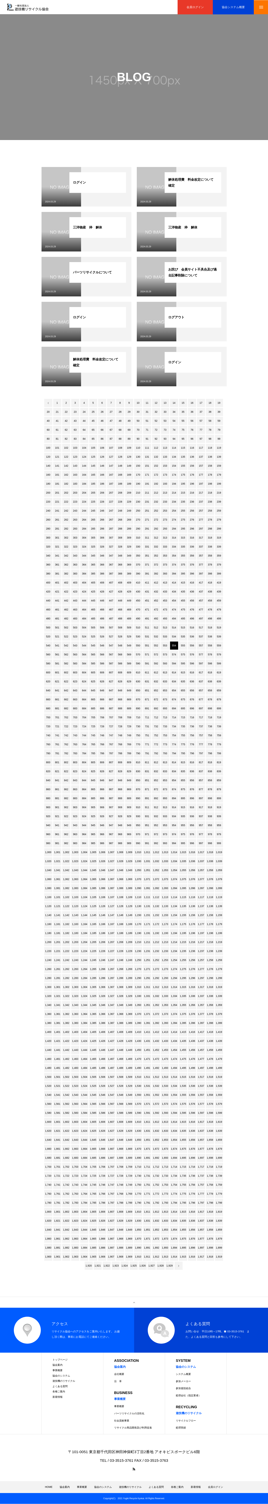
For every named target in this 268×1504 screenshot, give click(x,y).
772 (156, 744)
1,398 (210, 1023)
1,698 (210, 1158)
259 (219, 510)
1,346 (102, 1005)
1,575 (183, 1104)
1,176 (192, 924)
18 (210, 403)
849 (129, 780)
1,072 (156, 879)
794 (174, 753)
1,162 (66, 924)
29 (129, 412)
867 (111, 789)
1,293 (165, 978)
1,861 (57, 1238)
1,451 (147, 1050)
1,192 (156, 933)
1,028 (120, 861)
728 (120, 726)
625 (93, 681)
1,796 (192, 1202)
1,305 (93, 987)
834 (174, 771)
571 (147, 654)
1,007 (111, 852)
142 (66, 465)
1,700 (48, 1167)
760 (48, 744)
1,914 (174, 1256)
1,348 (120, 1005)
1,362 (66, 1014)
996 (192, 843)
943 (75, 825)
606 (102, 672)
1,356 (192, 1005)
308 (120, 537)
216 (192, 492)
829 (129, 771)
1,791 (147, 1202)
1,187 (111, 933)
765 (93, 744)
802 (66, 762)
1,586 (102, 1113)
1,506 (102, 1077)
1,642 (66, 1140)
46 (102, 421)
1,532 (156, 1086)
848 (120, 780)
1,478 (210, 1059)
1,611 (147, 1122)
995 (183, 843)
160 (48, 474)
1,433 (165, 1041)
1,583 (75, 1113)
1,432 (156, 1041)
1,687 (111, 1158)
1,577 (201, 1104)
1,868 (120, 1238)
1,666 (102, 1149)
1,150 (138, 915)
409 (129, 582)
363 (75, 564)
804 (84, 762)
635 (183, 681)
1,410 (138, 1032)
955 (183, 825)
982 (66, 843)
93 (165, 439)
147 (111, 465)
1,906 (102, 1256)
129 (129, 456)
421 (57, 591)
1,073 (165, 879)
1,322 (66, 996)
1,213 (165, 942)
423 (75, 591)
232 (156, 501)
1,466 (102, 1059)
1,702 (66, 1167)
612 (156, 672)
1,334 (174, 996)
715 (183, 717)
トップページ (60, 1359)
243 (75, 510)
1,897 (201, 1247)
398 (210, 573)
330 (138, 546)
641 (57, 690)
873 (165, 789)
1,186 (102, 933)
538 (210, 636)
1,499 (219, 1068)
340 (48, 555)
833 (165, 771)
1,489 (129, 1068)
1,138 (210, 906)
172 (156, 474)
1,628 (120, 1131)
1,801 (57, 1211)
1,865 (93, 1238)
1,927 (151, 1265)
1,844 (84, 1229)
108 (120, 448)
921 (57, 816)
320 (48, 546)
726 (102, 726)
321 (57, 546)
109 (129, 448)
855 (183, 780)
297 (201, 528)
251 (147, 510)
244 (84, 510)
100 (48, 448)
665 (93, 699)
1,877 (201, 1238)
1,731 (147, 1176)
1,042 (66, 870)
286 (102, 528)
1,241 (57, 960)
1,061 (57, 879)
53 (165, 421)
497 (201, 618)
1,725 (93, 1176)
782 (66, 753)
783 (75, 753)
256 (192, 510)
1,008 (120, 852)
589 (129, 663)
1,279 (219, 969)
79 (218, 430)
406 (102, 582)
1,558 (210, 1095)
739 (219, 726)
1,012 (156, 852)
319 (219, 537)
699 (219, 708)
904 (84, 807)
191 (147, 483)
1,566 (102, 1104)
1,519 (219, 1077)
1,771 (147, 1193)
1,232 (156, 951)
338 (210, 546)
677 (201, 699)
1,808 (120, 1211)
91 (147, 439)
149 (129, 465)
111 (147, 448)
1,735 (183, 1176)
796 (192, 753)
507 (111, 627)
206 (102, 492)
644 (84, 690)
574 (174, 654)
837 (201, 771)
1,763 (75, 1193)
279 (219, 519)
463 (75, 609)
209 (129, 492)
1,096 (192, 888)
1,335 (183, 996)
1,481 (57, 1068)
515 (183, 627)
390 (138, 573)
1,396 (192, 1023)
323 (75, 546)
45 (93, 421)
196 (192, 483)
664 (84, 699)
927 (111, 816)
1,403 (75, 1032)
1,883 (75, 1247)
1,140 (48, 915)
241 (57, 510)
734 (174, 726)
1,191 (147, 933)
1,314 (174, 987)
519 (219, 627)
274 (174, 519)
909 (129, 807)
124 (84, 456)
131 (147, 456)
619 (219, 672)
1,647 (111, 1140)
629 (129, 681)
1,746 (102, 1184)
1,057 (201, 870)
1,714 (174, 1167)
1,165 (93, 924)
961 (57, 834)
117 (201, 448)
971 (147, 834)
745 (93, 735)
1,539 (219, 1086)
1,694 (174, 1158)
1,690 (138, 1158)
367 (111, 564)
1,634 (174, 1131)
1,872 (156, 1238)
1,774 (174, 1193)
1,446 (102, 1050)
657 (201, 690)
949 (129, 825)
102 (66, 448)
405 (93, 582)
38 (210, 412)
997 (201, 843)
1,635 (183, 1131)
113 (165, 448)
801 (57, 762)
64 (84, 430)
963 (75, 834)
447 (111, 600)
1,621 (57, 1131)
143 (75, 465)
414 (174, 582)
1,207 (111, 942)
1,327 (111, 996)
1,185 (93, 933)
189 (129, 483)
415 (183, 582)
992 (156, 843)
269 (129, 519)
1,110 (138, 897)
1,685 (93, 1158)
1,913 (165, 1256)
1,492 (156, 1068)
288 (120, 528)
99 (218, 439)
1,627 (111, 1131)
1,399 (219, 1023)
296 (192, 528)
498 (210, 618)
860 (48, 789)
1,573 (165, 1104)
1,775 (183, 1193)
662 (66, 699)
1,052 (156, 870)
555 (183, 645)
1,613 (165, 1122)
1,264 (84, 969)
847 (111, 780)
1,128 (120, 906)
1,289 (129, 978)
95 (183, 439)
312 (156, 537)
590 (138, 663)
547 (111, 645)
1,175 (183, 924)
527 (111, 636)
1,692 (156, 1158)
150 (138, 465)
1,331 (147, 996)
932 (156, 816)
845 (93, 780)
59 (218, 421)
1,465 (93, 1059)
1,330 (138, 996)
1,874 (174, 1238)
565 (93, 654)
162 (66, 474)
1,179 (219, 924)
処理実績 (181, 1427)
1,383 (75, 1023)
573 (165, 654)
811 (147, 762)
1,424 (84, 1041)
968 (120, 834)
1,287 (111, 978)
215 (183, 492)
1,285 (93, 978)
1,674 (174, 1149)
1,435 (183, 1041)
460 (48, 609)
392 (156, 573)
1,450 (138, 1050)
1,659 (219, 1140)
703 (75, 717)
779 (219, 744)
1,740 (48, 1184)
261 (57, 519)
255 (183, 510)
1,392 (156, 1023)
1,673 (165, 1149)
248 (120, 510)
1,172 (156, 924)
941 (57, 825)
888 (120, 798)
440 (48, 600)
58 (210, 421)
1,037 (201, 861)
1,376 (192, 1014)
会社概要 (119, 1374)
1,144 (84, 915)
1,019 (219, 852)
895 (183, 798)
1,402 (66, 1032)
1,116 (192, 897)
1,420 (48, 1041)
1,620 (48, 1131)
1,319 (219, 987)
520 (48, 636)
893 (165, 798)
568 (120, 654)
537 (201, 636)
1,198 (210, 933)
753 (165, 735)
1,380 (48, 1023)
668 (120, 699)
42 (66, 421)
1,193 (165, 933)
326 (102, 546)
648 (120, 690)
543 (75, 645)
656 (192, 690)
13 (165, 403)
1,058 (210, 870)
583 (75, 663)
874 (174, 789)
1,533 (165, 1086)
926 (102, 816)
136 (192, 456)
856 (192, 780)
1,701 (57, 1167)
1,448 (120, 1050)
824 (84, 771)
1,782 (66, 1202)
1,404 (84, 1032)
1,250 (138, 960)
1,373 (165, 1014)
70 (138, 430)
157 (201, 465)
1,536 (192, 1086)
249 (129, 510)
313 (165, 537)
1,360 (48, 1014)
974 (174, 834)
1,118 (210, 897)
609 (129, 672)
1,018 (210, 852)
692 (156, 708)
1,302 (66, 987)
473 (165, 609)
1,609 (129, 1122)
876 (192, 789)
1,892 (156, 1247)
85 (93, 439)
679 (219, 699)
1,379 (219, 1014)
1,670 (138, 1149)
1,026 (102, 861)
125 (93, 456)
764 (84, 744)
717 (201, 717)
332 (156, 546)
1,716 (192, 1167)
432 (156, 591)
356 (192, 555)
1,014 (174, 852)
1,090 (138, 888)
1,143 (75, 915)
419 (219, 582)
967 (111, 834)
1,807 (111, 1211)
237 (201, 501)
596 (192, 663)
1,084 (84, 888)
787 (111, 753)
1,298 (210, 978)
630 (138, 681)
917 (201, 807)
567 (111, 654)
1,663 (75, 1149)
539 (219, 636)
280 (48, 528)
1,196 (192, 933)
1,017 (201, 852)
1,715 (183, 1167)
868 (120, 789)
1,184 (84, 933)
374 (174, 564)
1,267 (111, 969)
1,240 (48, 960)
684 (84, 708)
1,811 (147, 1211)
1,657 (201, 1140)
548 (120, 645)
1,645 (93, 1140)
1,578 (210, 1104)
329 (129, 546)
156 (192, 465)
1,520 (48, 1086)
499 (219, 618)
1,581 (57, 1113)
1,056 (192, 870)
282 (66, 528)
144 (84, 465)
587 (111, 663)
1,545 (93, 1095)
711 (147, 717)
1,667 (111, 1149)
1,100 (48, 897)
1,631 (147, 1131)
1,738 (210, 1176)
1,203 (75, 942)
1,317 (201, 987)
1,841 (57, 1229)
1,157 (201, 915)
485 (93, 618)
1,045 (93, 870)
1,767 (111, 1193)
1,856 (192, 1229)
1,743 (75, 1184)
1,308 (120, 987)
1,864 (84, 1238)
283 (75, 528)
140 (48, 465)
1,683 (75, 1158)
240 (48, 510)
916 (192, 807)
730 (138, 726)
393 (165, 573)
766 (102, 744)
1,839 (219, 1220)
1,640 (48, 1140)
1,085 (93, 888)
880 (48, 798)
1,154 (174, 915)
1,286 (102, 978)
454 (174, 600)
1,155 (183, 915)
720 (48, 726)
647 (111, 690)
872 (156, 789)
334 (174, 546)
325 (93, 546)
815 (183, 762)
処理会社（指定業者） (188, 1395)
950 (138, 825)
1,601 (57, 1122)
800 (48, 762)
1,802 (66, 1211)
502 (66, 627)
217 (201, 492)
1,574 (174, 1104)
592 (156, 663)
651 (147, 690)
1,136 (192, 906)
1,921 (97, 1265)
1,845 (93, 1229)
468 (120, 609)
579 (219, 654)
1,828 (120, 1220)
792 (156, 753)
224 (84, 501)
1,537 (201, 1086)
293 (165, 528)
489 (129, 618)
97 (201, 439)
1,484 (84, 1068)
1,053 (165, 870)
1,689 (129, 1158)
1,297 (201, 978)
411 (147, 582)
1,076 (192, 879)
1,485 (93, 1068)
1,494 (174, 1068)
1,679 (219, 1149)
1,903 (75, 1256)
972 (156, 834)
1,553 (165, 1095)
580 (48, 663)
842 (66, 780)
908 (120, 807)
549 (129, 645)
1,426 (102, 1041)
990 (138, 843)
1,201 (57, 942)
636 (192, 681)
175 (183, 474)
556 (192, 645)
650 (138, 690)
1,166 (102, 924)
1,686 (102, 1158)
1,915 (183, 1256)
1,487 (111, 1068)
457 (201, 600)
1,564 (84, 1104)
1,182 (66, 933)
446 (102, 600)
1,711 (147, 1167)
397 (201, 573)
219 (219, 492)
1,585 (93, 1113)
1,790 (138, 1202)
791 (147, 753)
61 (57, 430)
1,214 (174, 942)
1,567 (111, 1104)
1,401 (57, 1032)
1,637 (201, 1131)
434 (174, 591)
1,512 (156, 1077)
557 (201, 645)
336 (192, 546)
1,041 (57, 870)
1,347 (111, 1005)
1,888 (120, 1247)
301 (57, 537)
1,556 (192, 1095)
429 (129, 591)
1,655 (183, 1140)
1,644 (84, 1140)
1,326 (102, 996)
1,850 (138, 1229)
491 (147, 618)
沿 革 (118, 1381)
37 (201, 412)
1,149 (129, 915)
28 (120, 412)
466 (102, 609)
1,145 (93, 915)
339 (219, 546)
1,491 (147, 1068)
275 (183, 519)
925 (93, 816)
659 (219, 690)
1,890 (138, 1247)
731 (147, 726)
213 (165, 492)
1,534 (174, 1086)
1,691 (147, 1158)
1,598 (210, 1113)
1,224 (84, 951)
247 (111, 510)
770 (138, 744)
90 (138, 439)
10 (138, 403)
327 (111, 546)
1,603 (75, 1122)
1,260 (48, 969)
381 (57, 573)
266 (102, 519)
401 (57, 582)
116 (192, 448)
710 (138, 717)
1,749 (129, 1184)
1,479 (219, 1059)
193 (165, 483)
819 (219, 762)
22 (66, 412)
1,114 (174, 897)
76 (192, 430)
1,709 (129, 1167)
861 (57, 789)
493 (165, 618)
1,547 (111, 1095)
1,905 (93, 1256)
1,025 (93, 861)
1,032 (156, 861)
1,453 (165, 1050)
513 (165, 627)
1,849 (129, 1229)
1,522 (66, 1086)
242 (66, 510)
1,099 (219, 888)
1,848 (120, 1229)
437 (201, 591)
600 (48, 672)
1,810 (138, 1211)
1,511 (147, 1077)
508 (120, 627)
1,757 (201, 1184)
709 (129, 717)
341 (57, 555)
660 (48, 699)
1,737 (201, 1176)
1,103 (75, 897)
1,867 (111, 1238)
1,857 (201, 1229)
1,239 (219, 951)
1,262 (66, 969)
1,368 (120, 1014)
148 (120, 465)
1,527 (111, 1086)
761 (57, 744)
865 (93, 789)
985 (93, 843)
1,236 (192, 951)
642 (66, 690)
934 (174, 816)
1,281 (57, 978)
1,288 (120, 978)
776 (192, 744)
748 (120, 735)
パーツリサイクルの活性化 (129, 1413)
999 (219, 843)
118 (210, 448)
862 (66, 789)
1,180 (48, 933)
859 (219, 780)
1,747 (111, 1184)
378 (210, 564)
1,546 (102, 1095)
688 (120, 708)
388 (120, 573)
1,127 (111, 906)
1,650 (138, 1140)
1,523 (75, 1086)
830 (138, 771)
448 (120, 600)
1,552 (156, 1095)
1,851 (147, 1229)
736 (192, 726)
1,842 (66, 1229)
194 (174, 483)
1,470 (138, 1059)
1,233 (165, 951)
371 (147, 564)
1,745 (93, 1184)
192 (156, 483)
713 (165, 717)
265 (93, 519)
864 (84, 789)
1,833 (165, 1220)
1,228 (120, 951)
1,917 (201, 1256)
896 (192, 798)
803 (75, 762)
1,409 (129, 1032)
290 (138, 528)
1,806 (102, 1211)
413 (165, 582)
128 (120, 456)
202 (66, 492)
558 (210, 645)
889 (129, 798)
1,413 (165, 1032)
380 (48, 573)
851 (147, 780)
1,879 (219, 1238)
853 (165, 780)
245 (93, 510)
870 (138, 789)
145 (93, 465)
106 (102, 448)
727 (111, 726)
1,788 (120, 1202)
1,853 (165, 1229)
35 (183, 412)
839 (219, 771)
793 (165, 753)
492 (156, 618)
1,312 (156, 987)
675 (183, 699)
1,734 (174, 1176)
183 (75, 483)
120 (48, 456)
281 (57, 528)
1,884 (84, 1247)
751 (147, 735)
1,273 (165, 969)
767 (111, 744)
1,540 (48, 1095)
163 (75, 474)
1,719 (219, 1167)
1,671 (147, 1149)
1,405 (93, 1032)
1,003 (75, 852)
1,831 (147, 1220)
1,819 (219, 1211)
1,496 (192, 1068)
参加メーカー (183, 1381)
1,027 (111, 861)
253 (165, 510)
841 (57, 780)
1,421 (57, 1041)
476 (192, 609)
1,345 (93, 1005)
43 (75, 421)
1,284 (84, 978)
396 (192, 573)
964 (84, 834)
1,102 (66, 897)
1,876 (192, 1238)
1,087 (111, 888)
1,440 (48, 1050)
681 (57, 708)
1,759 (219, 1184)
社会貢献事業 (121, 1420)
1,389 (129, 1023)
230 (138, 501)
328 (120, 546)
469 (129, 609)
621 (57, 681)
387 (111, 573)
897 (201, 798)
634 (174, 681)
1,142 (66, 915)
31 (147, 412)
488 (120, 618)
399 (219, 573)
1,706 (102, 1167)
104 (84, 448)
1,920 (88, 1265)
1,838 (210, 1220)
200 (48, 492)
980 (48, 843)
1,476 (192, 1059)
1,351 (147, 1005)
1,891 (147, 1247)
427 (111, 591)
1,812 (156, 1211)
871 (147, 789)
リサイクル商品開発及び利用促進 (133, 1427)
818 (210, 762)
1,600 (48, 1122)
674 (174, 699)
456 (192, 600)
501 (57, 627)
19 (218, 403)
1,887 (111, 1247)
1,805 (93, 1211)
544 (84, 645)
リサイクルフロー (186, 1420)
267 (111, 519)
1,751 (147, 1184)
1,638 (210, 1131)
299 (219, 528)
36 (192, 412)
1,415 (183, 1032)
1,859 (219, 1229)
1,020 (48, 861)
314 (174, 537)
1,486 (102, 1068)
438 (210, 591)
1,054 (174, 870)
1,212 (156, 942)
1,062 (66, 879)
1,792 (156, 1202)
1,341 (57, 1005)
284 (84, 528)
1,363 (75, 1014)
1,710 (138, 1167)
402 (66, 582)
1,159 (219, 915)
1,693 (165, 1158)
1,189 (129, 933)
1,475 (183, 1059)
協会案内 (57, 1365)
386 (102, 573)
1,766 (102, 1193)
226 (102, 501)
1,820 (48, 1220)
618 (210, 672)
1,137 (201, 906)
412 (156, 582)
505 (93, 627)
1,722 (66, 1176)
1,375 (183, 1014)
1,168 (120, 924)
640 (48, 690)
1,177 (201, 924)
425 (93, 591)
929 (129, 816)
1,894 (174, 1247)
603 (75, 672)
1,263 (75, 969)
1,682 (66, 1158)
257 (201, 510)
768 (120, 744)
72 (156, 430)
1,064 (84, 879)
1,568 (120, 1104)
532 (156, 636)
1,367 (111, 1014)
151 (147, 465)
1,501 (57, 1077)
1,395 (183, 1023)
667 (111, 699)
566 (102, 654)
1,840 (48, 1229)
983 (75, 843)
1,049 (129, 870)
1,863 (75, 1238)
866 (102, 789)
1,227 (111, 951)
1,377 (201, 1014)
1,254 (174, 960)
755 (183, 735)
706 (102, 717)
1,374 (174, 1014)
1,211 (147, 942)
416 (192, 582)
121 (57, 456)
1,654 (174, 1140)
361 (57, 564)
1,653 (165, 1140)
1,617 (201, 1122)
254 (174, 510)
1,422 (66, 1041)
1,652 (156, 1140)
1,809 (129, 1211)
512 (156, 627)
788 (120, 753)
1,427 (111, 1041)
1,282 (66, 978)
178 (210, 474)
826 (102, 771)
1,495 (183, 1068)
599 (219, 663)
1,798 (210, 1202)
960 (48, 834)
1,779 (219, 1193)
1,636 (192, 1131)
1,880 (48, 1247)
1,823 (75, 1220)
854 (174, 780)
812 (156, 762)
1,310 (138, 987)
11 (147, 403)
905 (93, 807)
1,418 (210, 1032)
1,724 (84, 1176)
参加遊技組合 (183, 1388)
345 (93, 555)
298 (210, 528)
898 (210, 798)
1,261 (57, 969)
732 (156, 726)
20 (48, 412)
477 (201, 609)
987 (111, 843)
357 (201, 555)
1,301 (57, 987)
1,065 (93, 879)
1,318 (210, 987)
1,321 (57, 996)
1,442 (66, 1050)
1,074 (174, 879)
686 (102, 708)
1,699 (219, 1158)
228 (120, 501)
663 (75, 699)
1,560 (48, 1104)
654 (174, 690)
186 (102, 483)
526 (102, 636)
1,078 (210, 879)
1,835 (183, 1220)
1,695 (183, 1158)
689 (129, 708)
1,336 (192, 996)
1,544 (84, 1095)
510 (138, 627)
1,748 (120, 1184)
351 (147, 555)
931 (147, 816)
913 (165, 807)
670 (138, 699)
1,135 (183, 906)
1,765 (93, 1193)
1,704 (84, 1167)
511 (147, 627)
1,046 (102, 870)
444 (84, 600)
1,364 (84, 1014)
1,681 (57, 1158)
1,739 (219, 1176)
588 (120, 663)
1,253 (165, 960)
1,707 (111, 1167)
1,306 (102, 987)
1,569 (129, 1104)
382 (66, 573)
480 (48, 618)
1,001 (57, 852)
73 (165, 430)
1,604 (84, 1122)
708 (120, 717)
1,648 (120, 1140)
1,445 (93, 1050)
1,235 (183, 951)
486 (102, 618)
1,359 (219, 1005)
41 (57, 421)
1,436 (192, 1041)
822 (66, 771)
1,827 (111, 1220)
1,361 (57, 1014)
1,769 (129, 1193)
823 (75, 771)
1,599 (219, 1113)
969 (129, 834)
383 (75, 573)
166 (102, 474)
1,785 (93, 1202)
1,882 (66, 1247)
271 (147, 519)
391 (147, 573)
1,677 (201, 1149)
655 (183, 690)
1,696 (192, 1158)
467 (111, 609)
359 (219, 555)
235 (183, 501)
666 (102, 699)
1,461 (57, 1059)
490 (138, 618)
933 (165, 816)
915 (183, 807)
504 (84, 627)
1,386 (102, 1023)
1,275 (183, 969)
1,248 (120, 960)
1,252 (156, 960)
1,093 (165, 888)
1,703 (75, 1167)
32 (156, 412)
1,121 (57, 906)
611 (147, 672)
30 (138, 412)
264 (84, 519)
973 (165, 834)
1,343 (75, 1005)
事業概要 (57, 1370)
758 (210, 735)
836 (192, 771)
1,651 (147, 1140)
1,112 (156, 897)
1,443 (75, 1050)
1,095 (183, 888)
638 (210, 681)
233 (165, 501)
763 (75, 744)
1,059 (219, 870)
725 (93, 726)
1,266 (102, 969)
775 (183, 744)
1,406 (102, 1032)
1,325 (93, 996)
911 (147, 807)
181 (57, 483)
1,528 (120, 1086)
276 (192, 519)
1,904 (84, 1256)
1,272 (156, 969)
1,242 (66, 960)
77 (201, 430)
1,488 (120, 1068)
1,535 (183, 1086)
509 (129, 627)
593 (165, 663)
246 (102, 510)
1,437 (201, 1041)
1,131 (147, 906)
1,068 (120, 879)
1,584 (84, 1113)
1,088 (120, 888)
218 (210, 492)
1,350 (138, 1005)
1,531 (147, 1086)
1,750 (138, 1184)
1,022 (66, 861)
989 (129, 843)
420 (48, 591)
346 (102, 555)
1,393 (165, 1023)
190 (138, 483)
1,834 (174, 1220)
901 (57, 807)
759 (219, 735)
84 (84, 439)
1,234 (174, 951)
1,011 (147, 852)
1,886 (102, 1247)
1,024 (84, 861)
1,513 (165, 1077)
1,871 (147, 1238)
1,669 (129, 1149)
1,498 (210, 1068)
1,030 (138, 861)
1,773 (165, 1193)
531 (147, 636)
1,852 (156, 1229)
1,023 (75, 861)
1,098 (210, 888)
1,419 (219, 1032)
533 (165, 636)
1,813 (165, 1211)
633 (165, 681)
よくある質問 (60, 1386)
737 (201, 726)
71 (147, 430)
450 (138, 600)
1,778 (210, 1193)
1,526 (102, 1086)
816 (192, 762)
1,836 (192, 1220)
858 (210, 780)
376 (192, 564)
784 (84, 753)
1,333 (165, 996)
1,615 (183, 1122)
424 (84, 591)
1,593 (165, 1113)
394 (174, 573)
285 (93, 528)
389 (129, 573)
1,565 (93, 1104)
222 (66, 501)
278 (210, 519)
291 (147, 528)
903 (75, 807)
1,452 (156, 1050)
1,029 (129, 861)
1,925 (133, 1265)
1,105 (93, 897)
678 (210, 699)
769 (129, 744)
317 (201, 537)
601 (57, 672)
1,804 (84, 1211)
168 (120, 474)
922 (66, 816)
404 (84, 582)
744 (84, 735)
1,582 (66, 1113)
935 (183, 816)
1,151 (147, 915)
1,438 (210, 1041)
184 (84, 483)
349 (129, 555)
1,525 (93, 1086)
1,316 (192, 987)
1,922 (106, 1265)
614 (174, 672)
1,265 (93, 969)
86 (102, 439)
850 (138, 780)
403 (75, 582)
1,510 (138, 1077)
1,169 (129, 924)
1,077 (201, 879)
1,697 (201, 1158)
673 (165, 699)
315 (183, 537)
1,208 (120, 942)
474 (174, 609)
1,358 (210, 1005)
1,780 (48, 1202)
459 (219, 600)
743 (75, 735)
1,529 (129, 1086)
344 (84, 555)
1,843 (75, 1229)
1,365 (93, 1014)
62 (66, 430)
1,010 (138, 852)
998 (210, 843)
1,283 (75, 978)
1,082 (66, 888)
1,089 (129, 888)
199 (219, 483)
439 (219, 591)
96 (192, 439)
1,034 (174, 861)
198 (210, 483)
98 (210, 439)
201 (57, 492)
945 (93, 825)
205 (93, 492)
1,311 (147, 987)
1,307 (111, 987)
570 (138, 654)
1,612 (156, 1122)
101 (57, 448)
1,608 (120, 1122)
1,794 (174, 1202)
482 (66, 618)
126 (102, 456)
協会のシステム (61, 1375)
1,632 (156, 1131)
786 (102, 753)
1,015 (183, 852)
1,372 (156, 1014)
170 (138, 474)
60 (48, 430)
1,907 (111, 1256)
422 (66, 591)
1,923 (115, 1265)
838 (210, 771)
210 (138, 492)
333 (165, 546)
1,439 (219, 1041)
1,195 (183, 933)
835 (183, 771)
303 (75, 537)
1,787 (111, 1202)
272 (156, 519)
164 (84, 474)
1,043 (75, 870)
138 (210, 456)
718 (210, 717)
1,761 (57, 1193)
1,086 (102, 888)
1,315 (183, 987)
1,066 (102, 879)
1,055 (183, 870)
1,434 (174, 1041)
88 (120, 439)
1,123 (75, 906)
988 (120, 843)
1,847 (111, 1229)
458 (210, 600)
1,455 (183, 1050)
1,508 (120, 1077)
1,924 (124, 1265)
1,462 (66, 1059)
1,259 (219, 960)
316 (192, 537)
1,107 (111, 897)
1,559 (219, 1095)
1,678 (210, 1149)
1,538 (210, 1086)
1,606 (102, 1122)
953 (165, 825)
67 (111, 430)
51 (147, 421)
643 (75, 690)
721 (57, 726)
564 (84, 654)
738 (210, 726)
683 (75, 708)
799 (219, 753)
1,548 (120, 1095)
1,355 (183, 1005)
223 (75, 501)
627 (111, 681)
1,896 (192, 1247)
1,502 (66, 1077)
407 (111, 582)
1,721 (57, 1176)
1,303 (75, 987)
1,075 (183, 879)
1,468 (120, 1059)
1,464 (84, 1059)
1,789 (129, 1202)
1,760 (48, 1193)
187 (111, 483)
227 (111, 501)
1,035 (183, 861)
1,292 (156, 978)
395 (183, 573)
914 (174, 807)
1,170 (138, 924)
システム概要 (183, 1374)
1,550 (138, 1095)
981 (57, 843)
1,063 (75, 879)
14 (174, 403)
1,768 (120, 1193)
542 (66, 645)
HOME (48, 1487)
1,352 (156, 1005)
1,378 (210, 1014)
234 (174, 501)
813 (165, 762)
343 (75, 555)
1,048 (120, 870)
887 (111, 798)
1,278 (210, 969)
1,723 (75, 1176)
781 (57, 753)
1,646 (102, 1140)
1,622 (66, 1131)
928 (120, 816)
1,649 (129, 1140)
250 (138, 510)
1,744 (84, 1184)
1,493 (165, 1068)
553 (165, 645)
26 (102, 412)
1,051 (147, 870)
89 (129, 439)
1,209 (129, 942)
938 (210, 816)
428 (120, 591)
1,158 (210, 915)
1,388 (120, 1023)
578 (210, 654)
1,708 (120, 1167)
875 (183, 789)
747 (111, 735)
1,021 (57, 861)
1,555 (183, 1095)
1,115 (183, 897)
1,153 (165, 915)
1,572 (156, 1104)
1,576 (192, 1104)
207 (111, 492)
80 (48, 439)
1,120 (48, 906)
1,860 (48, 1238)
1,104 (84, 897)
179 (219, 474)
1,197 (201, 933)
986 (102, 843)
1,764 (84, 1193)
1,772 (156, 1193)
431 (147, 591)
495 (183, 618)
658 (210, 690)
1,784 (84, 1202)
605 (93, 672)
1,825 (93, 1220)
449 (129, 600)
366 (102, 564)
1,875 (183, 1238)
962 (66, 834)
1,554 (174, 1095)
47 (111, 421)
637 (201, 681)
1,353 (165, 1005)
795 (183, 753)
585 (93, 663)
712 (156, 717)
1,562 (66, 1104)
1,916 (192, 1256)
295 (183, 528)
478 (210, 609)
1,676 (192, 1149)
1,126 (102, 906)
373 (165, 564)
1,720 (48, 1176)
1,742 (66, 1184)
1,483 (75, 1068)
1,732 (156, 1176)
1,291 (147, 978)
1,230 (138, 951)
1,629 (129, 1131)
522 (66, 636)
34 (174, 412)
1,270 (138, 969)
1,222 (66, 951)
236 (192, 501)
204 (84, 492)
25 (93, 412)
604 (84, 672)
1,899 (219, 1247)
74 (174, 430)
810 (138, 762)
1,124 (84, 906)
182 (66, 483)
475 (183, 609)
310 (138, 537)
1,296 (192, 978)
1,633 (165, 1131)
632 (156, 681)
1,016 (192, 852)
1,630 (138, 1131)
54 (174, 421)
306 (102, 537)
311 (147, 537)
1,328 (120, 996)
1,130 (138, 906)
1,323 (75, 996)
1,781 (57, 1202)
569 (129, 654)
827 (111, 771)
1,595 (183, 1113)
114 (174, 448)
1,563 (75, 1104)
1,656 (192, 1140)
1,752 (156, 1184)
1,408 (120, 1032)
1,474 (174, 1059)
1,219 (219, 942)
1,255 (183, 960)
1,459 (219, 1050)
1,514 (174, 1077)
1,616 (192, 1122)
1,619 (219, 1122)
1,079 (219, 879)
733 (165, 726)
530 (138, 636)
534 (174, 636)
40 (48, 421)
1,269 (129, 969)
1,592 (156, 1113)
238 (210, 501)
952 (156, 825)
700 (48, 717)
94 (174, 439)
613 (165, 672)
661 (57, 699)
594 (174, 663)
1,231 (147, 951)
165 (93, 474)
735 (183, 726)
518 (210, 627)
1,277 (201, 969)
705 (93, 717)
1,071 (147, 879)
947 (111, 825)
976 (192, 834)
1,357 (201, 1005)
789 (129, 753)
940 (48, 825)
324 (84, 546)
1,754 (174, 1184)
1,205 (93, 942)
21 (57, 412)
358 (210, 555)
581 (57, 663)
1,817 (201, 1211)
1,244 (84, 960)
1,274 (174, 969)
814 (174, 762)
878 (210, 789)
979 (219, 834)
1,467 (111, 1059)
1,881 (57, 1247)
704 (84, 717)
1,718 (210, 1167)
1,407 (111, 1032)
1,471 (147, 1059)
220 (48, 501)
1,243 (75, 960)
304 (84, 537)
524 (84, 636)
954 (174, 825)
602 (66, 672)
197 (201, 483)
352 (156, 555)
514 (174, 627)
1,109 (129, 897)
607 (111, 672)
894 (174, 798)
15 (183, 403)
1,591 (147, 1113)
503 (75, 627)
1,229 (129, 951)
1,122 (66, 906)
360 (48, 564)
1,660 (48, 1149)
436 (192, 591)
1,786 (102, 1202)
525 (93, 636)
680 (48, 708)
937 (201, 816)
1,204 (84, 942)
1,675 (183, 1149)
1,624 (84, 1131)
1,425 (93, 1041)
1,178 (210, 924)
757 (201, 735)
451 (147, 600)
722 (66, 726)
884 (84, 798)
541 (57, 645)
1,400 (48, 1032)
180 (48, 483)
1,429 (129, 1041)
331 (147, 546)
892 (156, 798)
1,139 (219, 906)
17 (201, 403)
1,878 (210, 1238)
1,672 (156, 1149)
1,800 (48, 1211)
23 (75, 412)
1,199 (219, 933)
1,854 (174, 1229)
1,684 (84, 1158)
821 (57, 771)
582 (66, 663)
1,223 (75, 951)
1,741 (57, 1184)
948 (120, 825)
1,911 (147, 1256)
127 (111, 456)
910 (138, 807)
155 (183, 465)
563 (75, 654)
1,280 (48, 978)
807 (111, 762)
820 (48, 771)
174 (174, 474)
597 (201, 663)
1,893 (165, 1247)
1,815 (183, 1211)
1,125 (93, 906)
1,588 (120, 1113)
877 (201, 789)
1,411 (147, 1032)
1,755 (183, 1184)
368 (120, 564)
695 (183, 708)
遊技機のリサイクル (63, 1381)
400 (48, 582)
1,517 (201, 1077)
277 (201, 519)
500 (48, 627)
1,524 (84, 1086)
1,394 (174, 1023)
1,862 (66, 1238)
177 (201, 474)
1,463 (75, 1059)
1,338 (210, 996)
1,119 (219, 897)
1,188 (120, 933)
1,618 (210, 1122)
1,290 (138, 978)
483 (75, 618)
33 (165, 412)
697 (201, 708)
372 (156, 564)
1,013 (165, 852)
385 (93, 573)
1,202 (66, 942)
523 (75, 636)
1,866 (102, 1238)
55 (183, 421)
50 (138, 421)
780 (48, 753)
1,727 (111, 1176)
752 (156, 735)
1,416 (192, 1032)
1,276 (192, 969)
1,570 (138, 1104)
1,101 (57, 897)
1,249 (129, 960)
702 (66, 717)
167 (111, 474)
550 (138, 645)
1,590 (138, 1113)
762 (66, 744)
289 (129, 528)
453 (165, 600)
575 (183, 654)
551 (147, 645)
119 (219, 448)
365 (93, 564)
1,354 (174, 1005)
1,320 (48, 996)
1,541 (57, 1095)
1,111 (147, 897)
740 (48, 735)
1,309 (129, 987)
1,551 (147, 1095)
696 (192, 708)
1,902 (66, 1256)
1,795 (183, 1202)
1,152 (156, 915)
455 (183, 600)
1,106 (102, 897)
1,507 (111, 1077)
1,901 (57, 1256)
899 (219, 798)
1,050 (138, 870)
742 (66, 735)
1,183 (75, 933)
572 (156, 654)
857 (201, 780)
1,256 (192, 960)
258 (210, 510)
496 (192, 618)
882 (66, 798)
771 (147, 744)
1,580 (48, 1113)
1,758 (210, 1184)
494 (174, 618)
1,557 (201, 1095)
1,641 (57, 1140)
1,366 (102, 1014)
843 (75, 780)
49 (129, 421)
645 (93, 690)
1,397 (201, 1023)
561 (57, 654)
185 (93, 483)
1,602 (66, 1122)
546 (102, 645)
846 (102, 780)
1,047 (111, 870)
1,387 (111, 1023)
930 (138, 816)
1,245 (93, 960)
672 (156, 699)
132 (156, 456)
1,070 (138, 879)
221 (57, 501)
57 (201, 421)
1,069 (129, 879)
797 (201, 753)
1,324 (84, 996)
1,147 (111, 915)
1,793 (165, 1202)
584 (84, 663)
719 (219, 717)
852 (156, 780)
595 (183, 663)
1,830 (138, 1220)
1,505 (93, 1077)
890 (138, 798)
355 (183, 555)
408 (120, 582)
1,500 (48, 1077)
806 (102, 762)
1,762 (66, 1193)
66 (102, 430)
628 (120, 681)
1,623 (75, 1131)
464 (84, 609)
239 (219, 501)
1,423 (75, 1041)
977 (201, 834)
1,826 (102, 1220)
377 (201, 564)
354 (174, 555)
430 (138, 591)
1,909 (129, 1256)
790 (138, 753)
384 (84, 573)
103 (75, 448)
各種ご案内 (58, 1391)
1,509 (129, 1077)
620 (48, 681)
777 (201, 744)
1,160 (48, 924)
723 (75, 726)
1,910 (138, 1256)
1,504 (84, 1077)
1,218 (210, 942)
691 (147, 708)
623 (75, 681)
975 (183, 834)
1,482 (66, 1068)
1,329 (129, 996)
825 (93, 771)
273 (165, 519)
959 (219, 825)
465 (93, 609)
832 (156, 771)
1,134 (174, 906)
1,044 (84, 870)
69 (129, 430)
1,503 (75, 1077)
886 (102, 798)
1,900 (48, 1256)
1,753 (165, 1184)
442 (66, 600)
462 (66, 609)
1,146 (102, 915)
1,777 (201, 1193)
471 (147, 609)
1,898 (210, 1247)
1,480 (48, 1068)
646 (102, 690)
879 (219, 789)
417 (201, 582)
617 (201, 672)
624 (84, 681)
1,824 (84, 1220)
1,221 (57, 951)
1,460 (48, 1059)
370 (138, 564)
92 (156, 439)
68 (120, 430)
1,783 (75, 1202)
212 (156, 492)
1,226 (102, 951)
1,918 (210, 1256)
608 (120, 672)
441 (57, 600)
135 (183, 456)
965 (93, 834)
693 (165, 708)
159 (219, 465)
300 (48, 537)
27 (111, 412)
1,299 (219, 978)
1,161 (57, 924)
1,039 (219, 861)
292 (156, 528)
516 (192, 627)
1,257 (201, 960)
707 (111, 717)
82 (66, 439)
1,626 (102, 1131)
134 (174, 456)
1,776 (192, 1193)
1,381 (57, 1023)
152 (156, 465)
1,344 (84, 1005)
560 (48, 654)
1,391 (147, 1023)
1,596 (192, 1113)
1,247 (111, 960)
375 (183, 564)
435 (183, 591)
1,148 (120, 915)
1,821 (57, 1220)
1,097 (201, 888)
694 (174, 708)
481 (57, 618)
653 (165, 690)
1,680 (48, 1158)
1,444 (84, 1050)
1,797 (201, 1202)
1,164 (84, 924)
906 (102, 807)
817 (201, 762)
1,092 (156, 888)
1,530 (138, 1086)
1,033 (165, 861)
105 (93, 448)
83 (75, 439)
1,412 (156, 1032)
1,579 (219, 1104)
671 (147, 699)
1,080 (48, 888)
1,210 (138, 942)
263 (75, 519)
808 (120, 762)
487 (111, 618)
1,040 (48, 870)
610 (138, 672)
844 (84, 780)
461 (57, 609)
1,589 (129, 1113)
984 (84, 843)
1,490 (138, 1068)
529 (129, 636)
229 (129, 501)
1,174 (174, 924)
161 (57, 474)
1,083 (75, 888)
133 (165, 456)
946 (102, 825)
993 (165, 843)
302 (66, 537)
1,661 (57, 1149)
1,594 (174, 1113)
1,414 (174, 1032)
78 (210, 430)
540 (48, 645)
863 (75, 789)
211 (147, 492)
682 (66, 708)
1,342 (66, 1005)
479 (219, 609)
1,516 (192, 1077)
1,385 (93, 1023)
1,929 (169, 1265)
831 (147, 771)
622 (66, 681)
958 (210, 825)
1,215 (183, 942)
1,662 (66, 1149)
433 (165, 591)
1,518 (210, 1077)
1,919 (219, 1256)
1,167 (111, 924)
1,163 (75, 924)
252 (156, 510)
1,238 (210, 951)
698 (210, 708)
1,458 (210, 1050)
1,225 (93, 951)
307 (111, 537)
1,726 (102, 1176)
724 (84, 726)
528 (120, 636)
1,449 (129, 1050)
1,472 (156, 1059)
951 (147, 825)
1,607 (111, 1122)
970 (138, 834)
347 (111, 555)
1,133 (165, 906)
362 (66, 564)
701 (57, 717)
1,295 (183, 978)
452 (156, 600)
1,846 (102, 1229)
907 (111, 807)
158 (210, 465)
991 (147, 843)
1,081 (57, 888)
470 (138, 609)
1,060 (48, 879)
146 (102, 465)
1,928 (160, 1265)
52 (156, 421)
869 (129, 789)
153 (165, 465)
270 (138, 519)
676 (192, 699)
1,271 (147, 969)
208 (120, 492)
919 (219, 807)
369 (129, 564)
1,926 (142, 1265)
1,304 (84, 987)
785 (93, 753)
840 (48, 780)
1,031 (147, 861)
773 (165, 744)
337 (201, 546)
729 (129, 726)
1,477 (201, 1059)
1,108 (120, 897)
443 (75, 600)
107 (111, 448)
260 (48, 519)
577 (201, 654)
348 (120, 555)
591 (147, 663)
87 (111, 439)
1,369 (129, 1014)
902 (66, 807)
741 (57, 735)
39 (218, 412)
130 (138, 456)
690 (138, 708)
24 (84, 412)
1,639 (219, 1131)
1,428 (120, 1041)
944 (84, 825)
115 (183, 448)
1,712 (156, 1167)
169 (129, 474)
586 (102, 663)
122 (66, 456)
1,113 (165, 897)
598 (210, 663)
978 (210, 834)
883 (75, 798)
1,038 (210, 861)
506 (102, 627)
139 (219, 456)
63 (75, 430)
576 (192, 654)
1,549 (129, 1095)
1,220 (48, 951)
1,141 (57, 915)
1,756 (192, 1184)
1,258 (210, 960)
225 (93, 501)
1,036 (192, 861)
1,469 (129, 1059)
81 (57, 439)
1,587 (111, 1113)
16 (192, 403)
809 (129, 762)
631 (147, 681)
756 (192, 735)
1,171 (147, 924)
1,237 (201, 951)
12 (156, 403)
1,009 (129, 852)
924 (84, 816)
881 (57, 798)
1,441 (57, 1050)
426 (102, 591)
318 (210, 537)
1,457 (201, 1050)
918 (210, 807)
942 (66, 825)
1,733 (165, 1176)
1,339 (219, 996)
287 (111, 528)
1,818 (210, 1211)
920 (48, 816)
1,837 (201, 1220)
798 (210, 753)
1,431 (147, 1041)
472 (156, 609)
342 (66, 555)
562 (66, 654)
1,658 (210, 1140)
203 (75, 492)
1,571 (147, 1104)
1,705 (93, 1167)
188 (120, 483)
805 (93, 762)
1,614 (174, 1122)
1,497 (201, 1068)
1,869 (129, 1238)
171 (147, 474)
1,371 (147, 1014)
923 (75, 816)
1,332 (156, 996)
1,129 (129, 906)
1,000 (48, 852)
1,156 (192, 915)
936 (192, 816)
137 (201, 456)
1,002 (66, 852)
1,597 (201, 1113)
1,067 (111, 879)
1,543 (75, 1095)
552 (156, 645)
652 (156, 690)
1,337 (201, 996)
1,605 (93, 1122)
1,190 (138, 933)
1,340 (48, 1005)
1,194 (174, 933)
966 (102, 834)
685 (93, 708)
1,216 (192, 942)
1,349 (129, 1005)
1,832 (156, 1220)
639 (219, 681)
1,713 (165, 1167)
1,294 (174, 978)
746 (102, 735)
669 (129, 699)
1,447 (111, 1050)
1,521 (57, 1086)
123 (75, 456)
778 (210, 744)
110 (138, 448)
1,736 (192, 1176)
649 (129, 690)
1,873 (165, 1238)
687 (111, 708)
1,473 (165, 1059)
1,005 (93, 852)
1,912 (156, 1256)
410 (138, 582)
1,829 (129, 1220)
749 (129, 735)
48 (120, 421)
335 (183, 546)
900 (48, 807)
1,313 (165, 987)
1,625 (93, 1131)
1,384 (84, 1023)
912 (156, 807)
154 (174, 465)
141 (57, 465)
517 (201, 627)
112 (156, 448)
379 (219, 564)
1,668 (120, 1149)
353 (165, 555)
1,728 (120, 1176)
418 (210, 582)
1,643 (75, 1140)
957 (201, 825)
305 (93, 537)
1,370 (138, 1014)
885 (93, 798)
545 (93, 645)
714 (174, 717)
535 (183, 636)
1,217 (201, 942)
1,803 (75, 1211)
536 (192, 636)
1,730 (138, 1176)
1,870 (138, 1238)
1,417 (201, 1032)
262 (66, 519)
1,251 (147, 960)
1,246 (102, 960)
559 (219, 645)
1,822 (66, 1220)
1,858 (210, 1229)
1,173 (165, 924)
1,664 (84, 1149)
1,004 (84, 852)
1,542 (66, 1095)
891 (147, 798)
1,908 (120, 1256)
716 (192, 717)
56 (192, 421)
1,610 (138, 1122)
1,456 (192, 1050)
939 (219, 816)
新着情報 (57, 1397)
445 (93, 600)
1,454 (174, 1050)
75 (183, 430)
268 (120, 519)
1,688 (120, 1158)
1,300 (48, 987)
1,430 (138, 1041)
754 (174, 735)
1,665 (93, 1149)
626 (102, 681)
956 (192, 825)
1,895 (183, 1247)
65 (93, 430)
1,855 (183, 1229)
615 (183, 672)
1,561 (57, 1104)
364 (84, 564)
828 (120, 771)
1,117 (201, 897)
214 (174, 492)
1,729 (129, 1176)
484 (84, 618)
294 (174, 528)
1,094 (174, 888)
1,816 (192, 1211)
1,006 (102, 852)
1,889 (129, 1247)
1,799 (219, 1202)
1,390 (138, 1023)
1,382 (66, 1023)
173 (165, 474)
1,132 (156, 906)
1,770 (138, 1193)
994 (174, 843)
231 (147, 501)
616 (192, 672)
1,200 (48, 942)
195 (183, 483)
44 (84, 421)
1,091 (147, 888)
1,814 (174, 1211)
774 (174, 744)
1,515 (183, 1077)
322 (66, 546)
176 (192, 474)
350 (138, 555)
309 (129, 537)
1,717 (201, 1167)
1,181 (57, 933)
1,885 (93, 1247)
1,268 (120, 969)
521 (57, 636)
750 (138, 735)
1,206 (102, 942)
